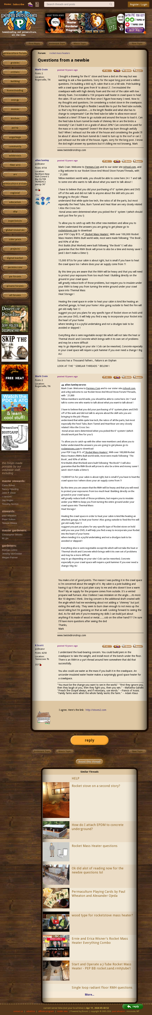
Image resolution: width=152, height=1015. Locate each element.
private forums (15, 286)
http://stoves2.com (96, 709)
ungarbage (15, 137)
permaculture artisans (15, 183)
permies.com (15, 267)
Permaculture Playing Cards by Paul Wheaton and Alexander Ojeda (98, 894)
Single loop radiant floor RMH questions (102, 987)
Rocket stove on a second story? (96, 786)
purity (15, 128)
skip (15, 211)
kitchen (15, 118)
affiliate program (46, 1011)
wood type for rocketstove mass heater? (102, 915)
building (15, 81)
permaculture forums (15, 53)
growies (15, 63)
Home (7, 4)
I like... (38, 195)
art (15, 174)
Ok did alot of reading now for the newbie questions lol (98, 870)
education (15, 202)
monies (15, 109)
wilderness (15, 156)
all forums (15, 295)
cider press (15, 239)
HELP (75, 778)
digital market (15, 258)
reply (89, 740)
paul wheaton (118, 1011)
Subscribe (18, 4)
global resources (15, 230)
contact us (18, 1011)
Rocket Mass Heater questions (94, 846)
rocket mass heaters (59, 53)
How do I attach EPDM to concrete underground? (98, 827)
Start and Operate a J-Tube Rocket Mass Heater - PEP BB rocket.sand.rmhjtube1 (101, 966)
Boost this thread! (89, 761)
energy (15, 100)
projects (15, 249)
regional (15, 193)
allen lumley (42, 160)
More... (89, 994)
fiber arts (15, 165)
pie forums (15, 276)
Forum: (42, 53)
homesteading (15, 90)
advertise (30, 1011)
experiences (15, 221)
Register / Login (138, 4)
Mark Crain (41, 69)
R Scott (39, 645)
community (15, 146)
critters (15, 72)
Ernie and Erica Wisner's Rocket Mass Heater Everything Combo (100, 941)
